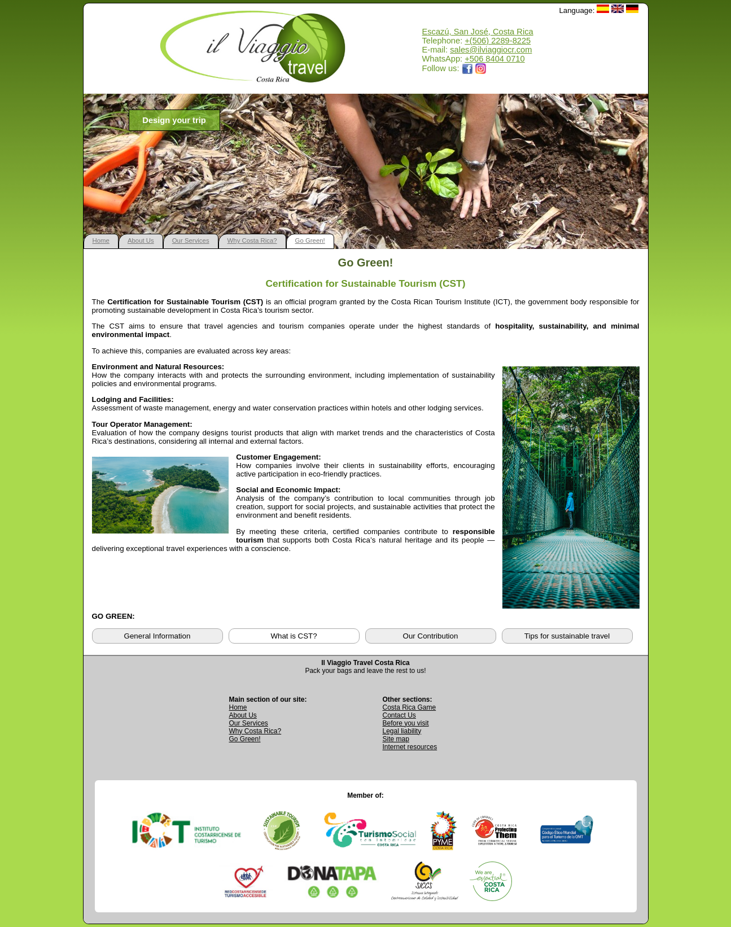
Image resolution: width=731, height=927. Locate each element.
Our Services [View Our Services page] (248, 723)
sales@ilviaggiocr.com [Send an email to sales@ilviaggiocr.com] (491, 49)
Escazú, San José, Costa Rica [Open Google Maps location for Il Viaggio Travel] (477, 31)
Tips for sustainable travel (567, 636)
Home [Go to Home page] (238, 707)
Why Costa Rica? (252, 240)
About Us (141, 240)
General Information (157, 636)
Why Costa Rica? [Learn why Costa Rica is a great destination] (255, 731)
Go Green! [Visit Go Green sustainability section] (245, 739)
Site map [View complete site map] (396, 739)
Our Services (190, 240)
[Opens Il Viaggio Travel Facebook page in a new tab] (467, 68)
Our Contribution (430, 636)
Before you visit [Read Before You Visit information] (406, 723)
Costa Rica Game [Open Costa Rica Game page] (409, 707)
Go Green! (310, 240)
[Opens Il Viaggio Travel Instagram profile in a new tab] (481, 68)
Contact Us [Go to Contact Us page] (399, 715)
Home (101, 240)
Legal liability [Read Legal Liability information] (402, 731)
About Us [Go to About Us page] (243, 715)
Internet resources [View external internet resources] (410, 747)
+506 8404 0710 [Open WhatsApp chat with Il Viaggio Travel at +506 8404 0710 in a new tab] (494, 58)
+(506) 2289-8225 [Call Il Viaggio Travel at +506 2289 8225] (498, 40)
